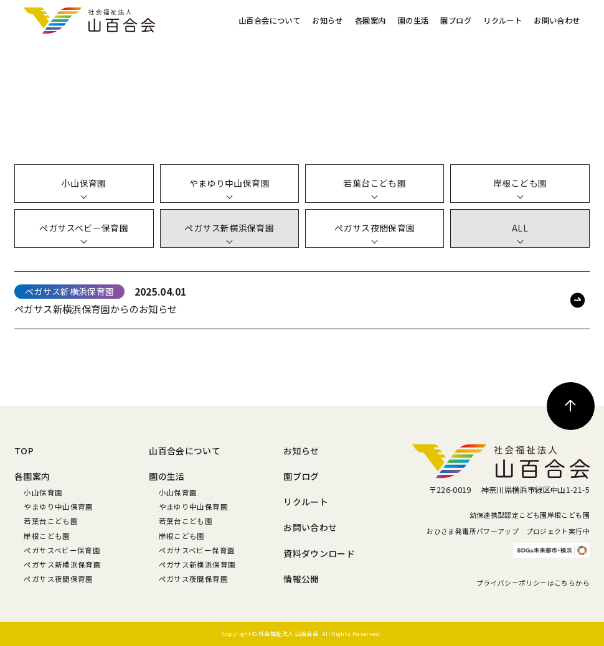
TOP (24, 450)
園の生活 (413, 20)
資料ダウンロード (319, 553)
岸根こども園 (47, 536)
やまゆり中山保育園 (58, 507)
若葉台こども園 (51, 521)
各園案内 (370, 20)
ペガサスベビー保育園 (62, 550)
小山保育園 (43, 492)
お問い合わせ (557, 20)
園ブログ (455, 20)
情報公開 (301, 579)
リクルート (502, 20)
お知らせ (327, 20)
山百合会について (269, 20)
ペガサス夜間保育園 (58, 579)
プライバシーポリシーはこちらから (533, 582)
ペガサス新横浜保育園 (62, 564)
